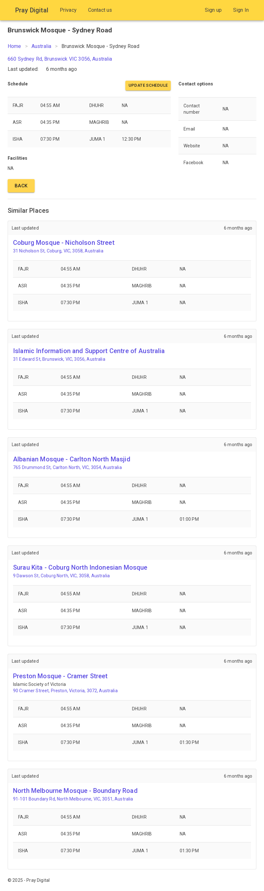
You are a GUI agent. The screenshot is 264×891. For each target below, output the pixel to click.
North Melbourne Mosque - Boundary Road (75, 790)
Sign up (213, 10)
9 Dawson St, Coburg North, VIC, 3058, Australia (61, 575)
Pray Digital (31, 10)
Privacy (68, 10)
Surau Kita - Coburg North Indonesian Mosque (80, 567)
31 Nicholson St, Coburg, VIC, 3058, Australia (58, 250)
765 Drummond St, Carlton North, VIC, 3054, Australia (67, 467)
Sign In (241, 10)
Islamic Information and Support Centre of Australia (89, 351)
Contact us (100, 10)
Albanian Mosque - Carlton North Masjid (71, 459)
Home (14, 46)
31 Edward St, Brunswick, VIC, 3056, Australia (59, 359)
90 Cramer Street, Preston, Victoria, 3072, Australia (65, 690)
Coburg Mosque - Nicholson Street (64, 242)
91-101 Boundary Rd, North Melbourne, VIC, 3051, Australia (73, 798)
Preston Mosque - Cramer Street (60, 676)
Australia (41, 46)
